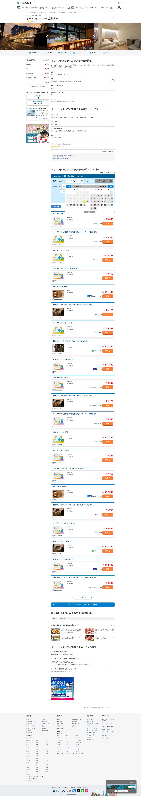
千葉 (47, 747)
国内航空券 (29, 723)
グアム (67, 744)
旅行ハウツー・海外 (92, 730)
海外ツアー (59, 719)
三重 (37, 756)
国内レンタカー (45, 726)
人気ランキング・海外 (92, 726)
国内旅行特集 (45, 730)
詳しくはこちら (121, 791)
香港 (77, 735)
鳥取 (37, 762)
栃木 (37, 744)
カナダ (67, 747)
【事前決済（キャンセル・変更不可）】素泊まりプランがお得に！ (73, 304)
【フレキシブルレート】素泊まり (63, 359)
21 (108, 202)
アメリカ (59, 747)
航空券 (28, 7)
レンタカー (48, 7)
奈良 (37, 760)
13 (105, 199)
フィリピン (69, 740)
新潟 (37, 751)
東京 (27, 749)
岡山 (27, 762)
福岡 (27, 769)
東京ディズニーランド (31, 778)
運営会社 (54, 787)
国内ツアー (29, 719)
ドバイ (77, 756)
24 (84, 202)
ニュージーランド (80, 753)
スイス (67, 751)
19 (102, 202)
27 (71, 205)
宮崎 (47, 771)
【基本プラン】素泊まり (60, 286)
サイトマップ (86, 787)
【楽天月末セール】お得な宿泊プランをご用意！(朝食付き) (70, 341)
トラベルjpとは (105, 738)
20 (105, 202)
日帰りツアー (45, 719)
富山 (47, 751)
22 (112, 202)
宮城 (37, 742)
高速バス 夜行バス (54, 7)
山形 (47, 742)
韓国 (58, 735)
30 (81, 205)
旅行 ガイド (119, 7)
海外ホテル (59, 721)
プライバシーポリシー (63, 787)
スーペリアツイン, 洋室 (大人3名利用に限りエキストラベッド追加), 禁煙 (74, 232)
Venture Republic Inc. (71, 794)
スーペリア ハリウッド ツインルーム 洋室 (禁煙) (69, 468)
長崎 (47, 769)
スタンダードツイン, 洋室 (60, 432)
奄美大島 (28, 780)
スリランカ (69, 742)
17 (95, 202)
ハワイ (58, 744)
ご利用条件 (72, 787)
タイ (67, 738)
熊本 (37, 771)
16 (92, 202)
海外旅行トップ (60, 733)
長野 (27, 751)
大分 (27, 771)
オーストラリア (70, 753)
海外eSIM (74, 726)
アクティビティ (61, 7)
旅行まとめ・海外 (91, 735)
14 (108, 199)
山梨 (47, 749)
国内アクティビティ (31, 728)
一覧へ (112, 625)
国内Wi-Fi (44, 728)
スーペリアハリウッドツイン (61, 214)
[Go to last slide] (47, 36)
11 (98, 199)
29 (78, 205)
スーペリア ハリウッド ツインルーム (64, 323)
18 (98, 202)
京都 (37, 758)
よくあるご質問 (106, 729)
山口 (37, 765)
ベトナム (78, 738)
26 (67, 205)
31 (84, 205)
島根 (27, 765)
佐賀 (37, 769)
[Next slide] (94, 36)
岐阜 (47, 756)
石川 (27, 753)
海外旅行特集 (60, 728)
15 (112, 199)
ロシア (77, 751)
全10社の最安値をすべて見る (37, 86)
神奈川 (37, 749)
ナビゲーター (90, 737)
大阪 (47, 758)
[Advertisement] (91, 688)
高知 (47, 767)
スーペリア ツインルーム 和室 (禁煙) (65, 268)
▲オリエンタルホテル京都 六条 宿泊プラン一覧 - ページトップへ (96, 707)
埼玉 (37, 747)
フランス (59, 749)
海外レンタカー (60, 723)
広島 (47, 762)
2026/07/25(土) (100, 181)
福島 (27, 744)
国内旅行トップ (30, 738)
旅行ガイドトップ (91, 739)
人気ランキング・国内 (92, 723)
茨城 (47, 744)
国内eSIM (28, 730)
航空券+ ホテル (82, 7)
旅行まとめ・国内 (91, 732)
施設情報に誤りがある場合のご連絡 (60, 156)
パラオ (77, 744)
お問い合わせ (105, 735)
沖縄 (37, 774)
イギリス (78, 747)
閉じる (132, 782)
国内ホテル (44, 721)
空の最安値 (29, 732)
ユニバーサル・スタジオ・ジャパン (35, 776)
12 (102, 199)
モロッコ (68, 756)
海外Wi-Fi (59, 726)
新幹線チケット (45, 723)
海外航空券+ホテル (76, 719)
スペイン (59, 751)
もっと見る (86, 597)
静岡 (47, 753)
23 (92, 205)
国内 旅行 (18, 7)
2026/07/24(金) (71, 181)
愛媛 (37, 767)
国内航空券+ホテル (31, 721)
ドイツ (77, 749)
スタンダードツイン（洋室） (61, 250)
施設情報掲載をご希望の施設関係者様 (60, 158)
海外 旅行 (72, 7)
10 (95, 199)
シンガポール (60, 740)
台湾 (67, 735)
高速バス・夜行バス (31, 726)
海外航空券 (74, 721)
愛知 (27, 756)
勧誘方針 (79, 787)
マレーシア (78, 740)
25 (88, 202)
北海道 (28, 740)
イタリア (68, 749)
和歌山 (28, 760)
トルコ (58, 756)
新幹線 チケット (41, 7)
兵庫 (47, 760)
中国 (58, 738)
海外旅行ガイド (90, 721)
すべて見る (88, 48)
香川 (47, 765)
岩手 (47, 740)
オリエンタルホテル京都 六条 (42, 18)
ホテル (32, 7)
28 (74, 205)
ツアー (23, 7)
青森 (37, 740)
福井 (37, 753)
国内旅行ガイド (90, 719)
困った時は (121, 3)
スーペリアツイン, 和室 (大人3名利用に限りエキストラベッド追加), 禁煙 (74, 414)
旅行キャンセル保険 (107, 723)
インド (58, 742)
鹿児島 (28, 774)
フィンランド (60, 753)
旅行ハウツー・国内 (92, 728)
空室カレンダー (58, 226)
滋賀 (27, 758)
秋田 (27, 742)
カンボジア (78, 742)
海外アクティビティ (76, 723)
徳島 (27, 767)
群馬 (27, 747)
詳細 (107, 223)
